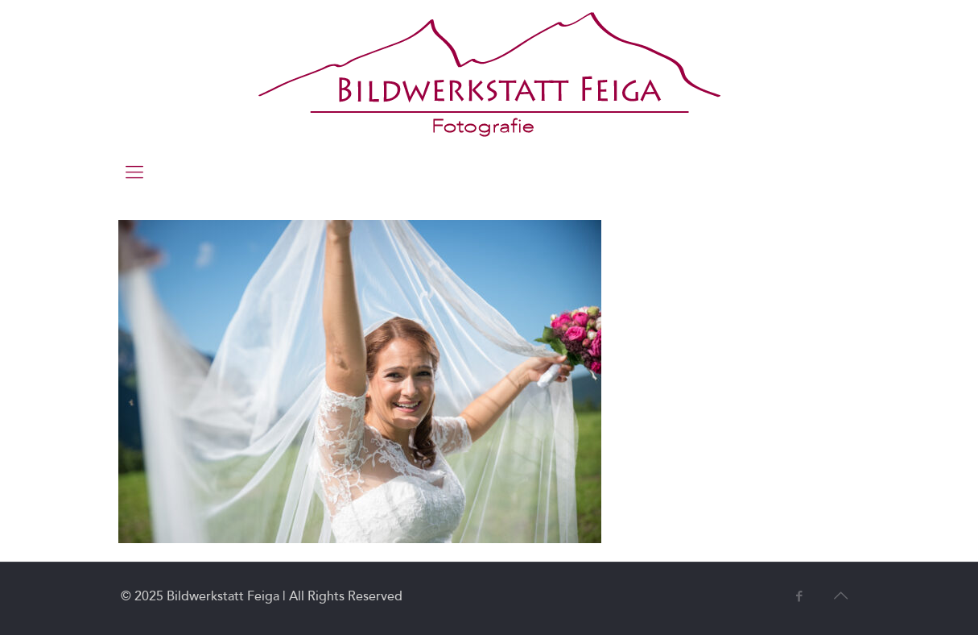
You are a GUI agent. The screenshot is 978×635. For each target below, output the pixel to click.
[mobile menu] (134, 172)
